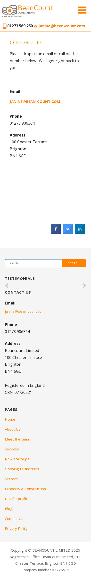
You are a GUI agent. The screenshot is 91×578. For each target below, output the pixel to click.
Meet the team (17, 439)
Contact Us (14, 518)
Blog (8, 508)
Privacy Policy (16, 528)
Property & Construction (25, 488)
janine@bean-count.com (59, 26)
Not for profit (16, 498)
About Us (12, 429)
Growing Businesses (22, 468)
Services (12, 449)
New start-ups (17, 458)
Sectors (11, 478)
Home (10, 419)
